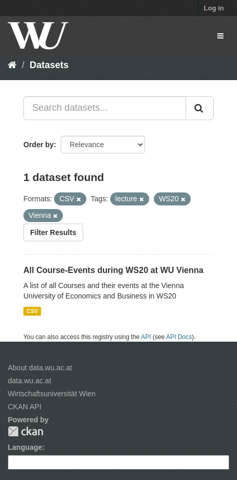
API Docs (179, 337)
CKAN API (25, 407)
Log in (214, 8)
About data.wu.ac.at (40, 368)
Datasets (49, 65)
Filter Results (53, 232)
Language (25, 447)
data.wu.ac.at (29, 381)
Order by (38, 144)
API (146, 337)
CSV (32, 311)
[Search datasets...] (104, 108)
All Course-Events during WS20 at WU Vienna (113, 270)
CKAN (25, 431)
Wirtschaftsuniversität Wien (52, 394)
